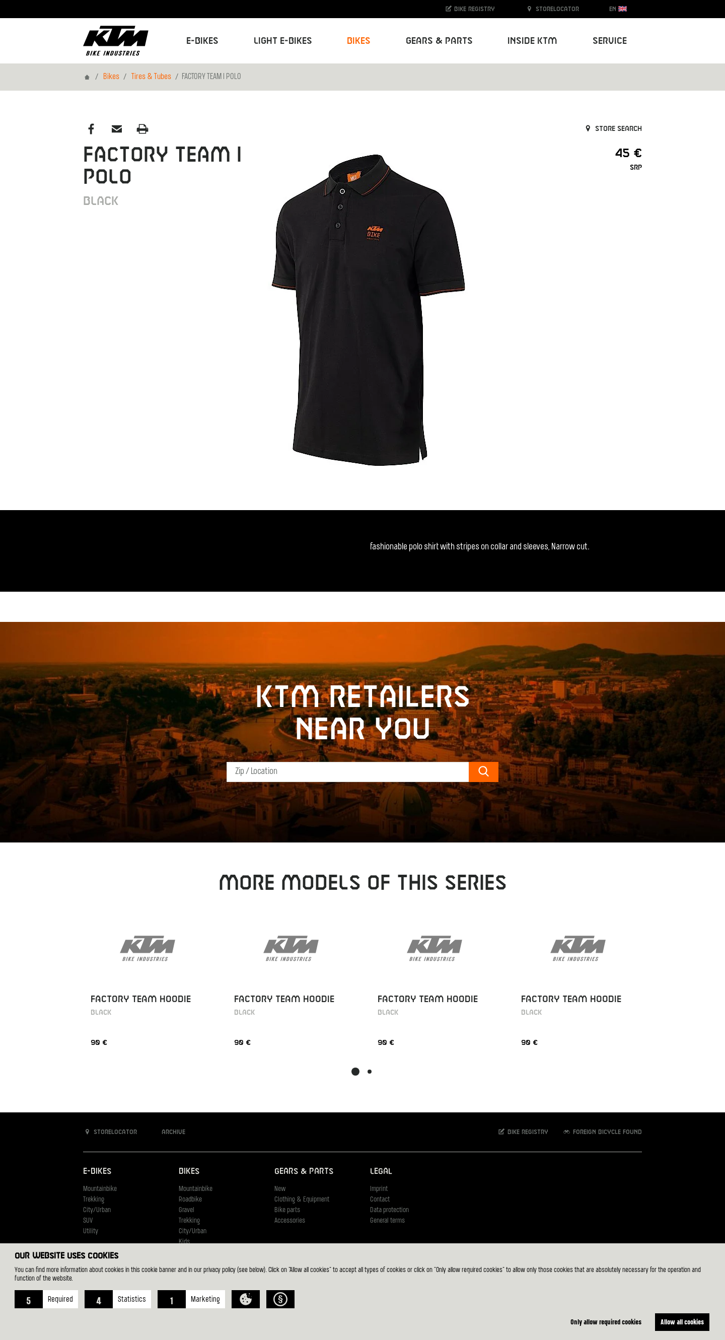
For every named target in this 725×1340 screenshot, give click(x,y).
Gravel (186, 1210)
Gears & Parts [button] (439, 41)
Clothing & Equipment (301, 1200)
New (279, 1189)
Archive (168, 1131)
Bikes (111, 77)
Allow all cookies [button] (682, 1321)
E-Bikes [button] (202, 41)
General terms (387, 1221)
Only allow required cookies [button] (604, 1321)
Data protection (389, 1210)
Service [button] (610, 41)
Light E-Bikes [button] (283, 41)
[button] (46, 1299)
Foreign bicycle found (602, 1131)
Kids (184, 1242)
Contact (380, 1200)
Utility (90, 1231)
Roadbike (190, 1200)
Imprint (379, 1189)
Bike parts (287, 1210)
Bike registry (469, 9)
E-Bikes (97, 1171)
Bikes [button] (359, 41)
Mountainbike (100, 1189)
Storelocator (552, 9)
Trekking (93, 1200)
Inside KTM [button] (532, 41)
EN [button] (618, 9)
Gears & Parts (303, 1171)
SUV (88, 1221)
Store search (612, 129)
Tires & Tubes (151, 77)
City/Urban (97, 1210)
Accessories (289, 1221)
